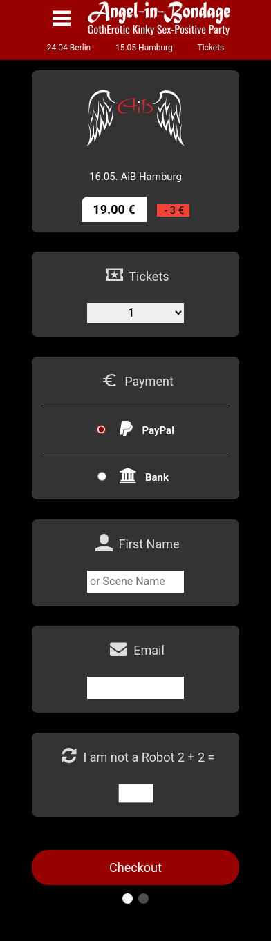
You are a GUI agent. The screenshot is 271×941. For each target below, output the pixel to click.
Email (149, 650)
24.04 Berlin (69, 47)
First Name (148, 544)
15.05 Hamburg (144, 47)
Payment (149, 381)
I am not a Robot (130, 757)
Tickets (210, 47)
